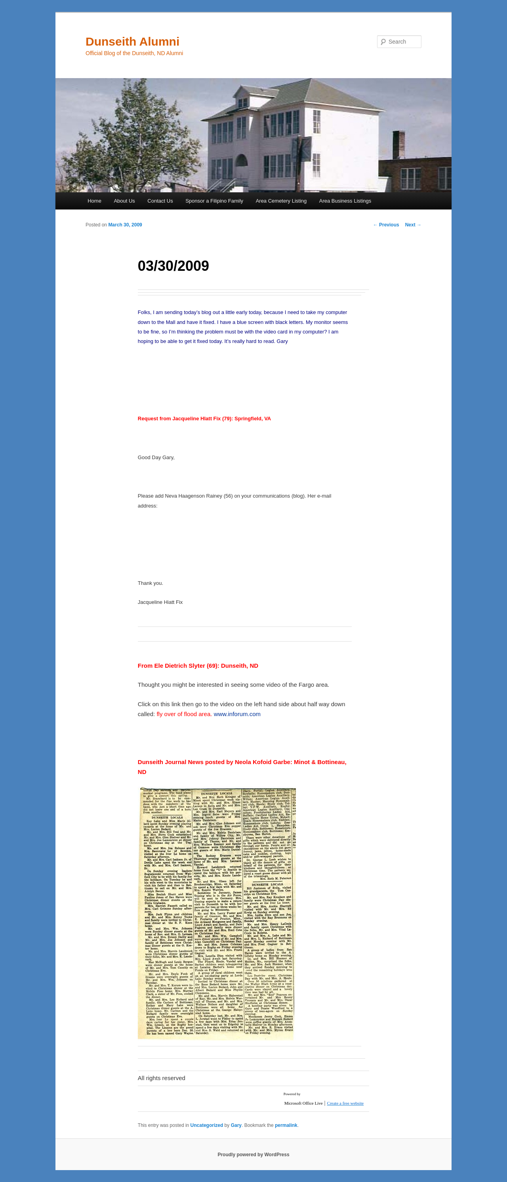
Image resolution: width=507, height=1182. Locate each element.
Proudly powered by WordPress (253, 1154)
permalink (286, 1125)
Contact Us (160, 201)
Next (413, 225)
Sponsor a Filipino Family (214, 201)
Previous (386, 225)
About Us (124, 201)
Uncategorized (207, 1125)
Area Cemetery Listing (281, 201)
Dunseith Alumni (132, 41)
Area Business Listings (345, 201)
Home (94, 201)
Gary (236, 1125)
